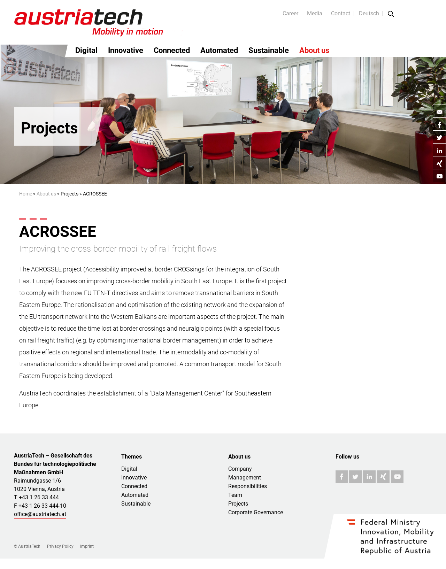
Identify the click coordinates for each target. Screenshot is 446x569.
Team (235, 495)
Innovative (125, 50)
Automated (219, 50)
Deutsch (369, 13)
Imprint (87, 546)
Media (314, 13)
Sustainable (268, 50)
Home (25, 194)
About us (314, 50)
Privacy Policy (60, 546)
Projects (238, 503)
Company (240, 469)
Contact (340, 13)
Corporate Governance (255, 512)
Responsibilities (247, 486)
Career (290, 13)
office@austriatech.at (40, 514)
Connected (172, 50)
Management (244, 477)
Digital (86, 50)
